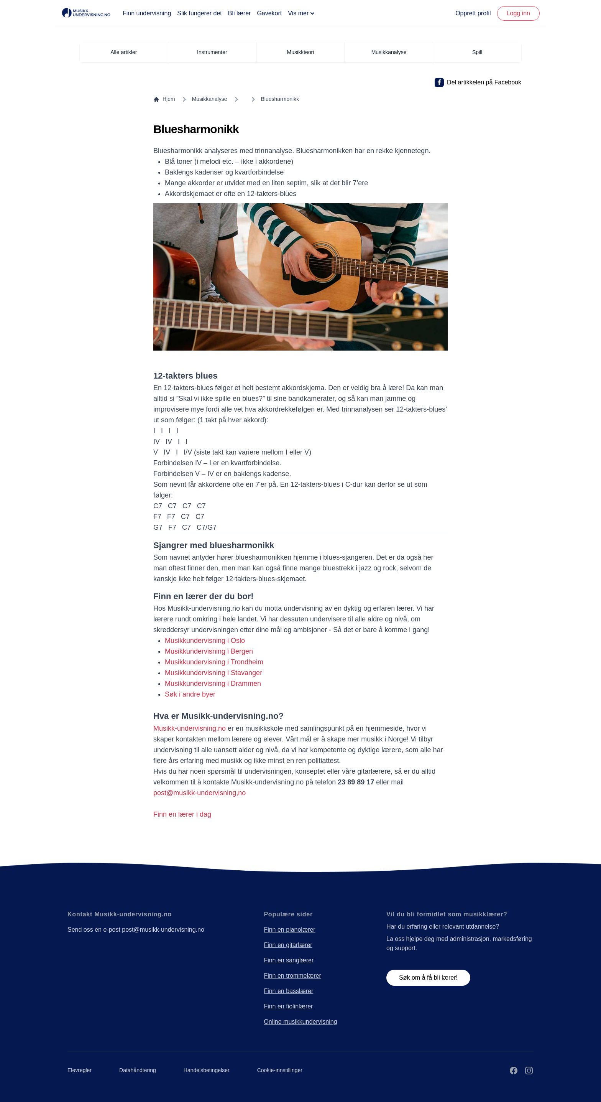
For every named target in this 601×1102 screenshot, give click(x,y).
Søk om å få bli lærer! (428, 977)
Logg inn (518, 13)
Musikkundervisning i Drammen (213, 683)
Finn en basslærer (288, 991)
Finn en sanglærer (289, 960)
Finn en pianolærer (289, 929)
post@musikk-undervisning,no (199, 793)
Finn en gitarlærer (288, 945)
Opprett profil (473, 13)
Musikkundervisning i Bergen (209, 651)
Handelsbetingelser (207, 1070)
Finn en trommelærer (292, 975)
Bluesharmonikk (280, 99)
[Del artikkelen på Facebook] (439, 82)
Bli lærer (239, 13)
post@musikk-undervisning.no (163, 929)
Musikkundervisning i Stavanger (213, 673)
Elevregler (79, 1070)
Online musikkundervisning (300, 1021)
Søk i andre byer (190, 694)
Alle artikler (123, 52)
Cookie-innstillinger (279, 1070)
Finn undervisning (147, 13)
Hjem (164, 99)
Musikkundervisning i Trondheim (214, 662)
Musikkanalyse (209, 99)
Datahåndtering (137, 1070)
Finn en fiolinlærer (288, 1006)
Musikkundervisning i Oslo (205, 640)
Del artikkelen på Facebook (484, 82)
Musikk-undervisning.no (189, 728)
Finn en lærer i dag (182, 814)
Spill (477, 52)
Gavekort (269, 13)
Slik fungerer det (199, 13)
